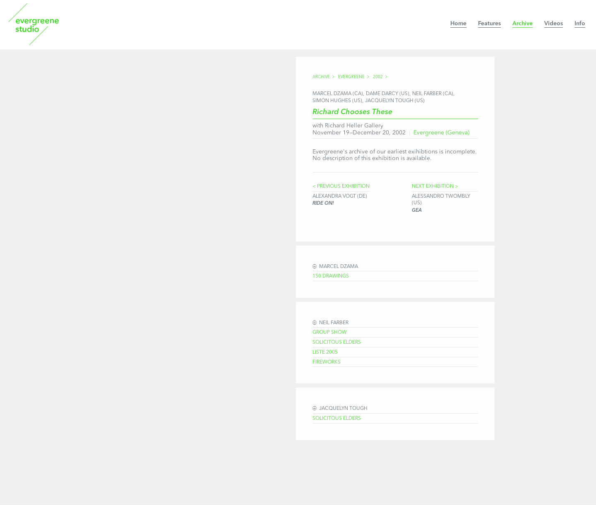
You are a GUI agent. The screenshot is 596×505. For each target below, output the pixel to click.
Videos (553, 23)
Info (579, 23)
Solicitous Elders (336, 342)
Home (458, 23)
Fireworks (326, 362)
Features (489, 23)
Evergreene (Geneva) (441, 133)
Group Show (329, 332)
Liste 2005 (325, 352)
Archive (522, 23)
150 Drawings (330, 276)
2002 (378, 77)
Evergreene (351, 77)
